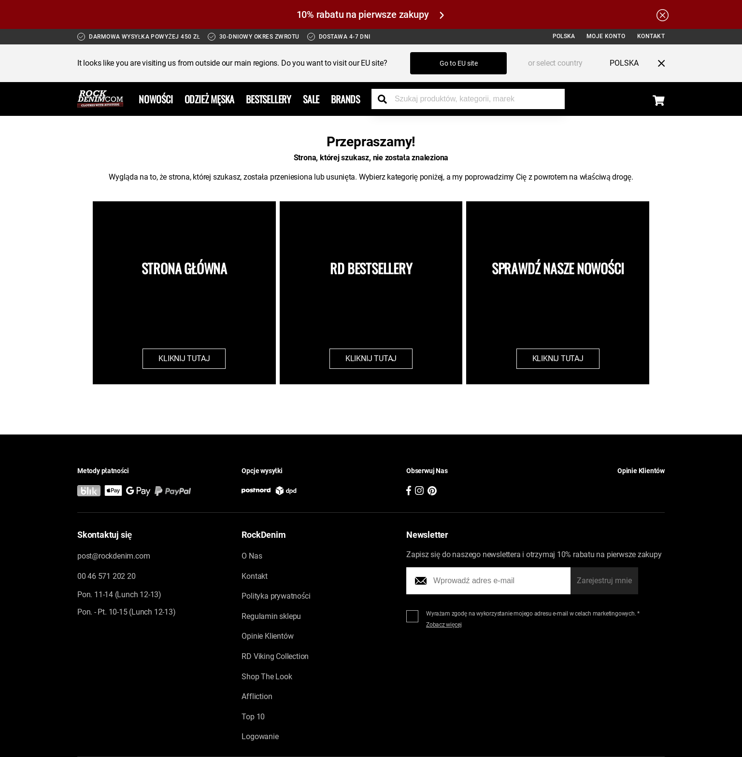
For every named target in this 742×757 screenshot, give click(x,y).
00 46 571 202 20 (106, 576)
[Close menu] (657, 63)
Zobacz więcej (444, 624)
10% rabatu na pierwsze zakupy (370, 14)
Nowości (156, 99)
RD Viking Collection (275, 656)
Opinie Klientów (267, 636)
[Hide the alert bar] (662, 14)
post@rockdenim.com (113, 556)
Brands (345, 99)
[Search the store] (386, 99)
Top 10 (253, 716)
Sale (311, 99)
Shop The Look (267, 676)
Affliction (257, 696)
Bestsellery (268, 99)
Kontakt (651, 36)
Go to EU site (459, 63)
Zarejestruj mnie (604, 580)
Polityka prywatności (276, 596)
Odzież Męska (210, 99)
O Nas (252, 556)
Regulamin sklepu (271, 616)
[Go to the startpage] (100, 99)
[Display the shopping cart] (659, 100)
